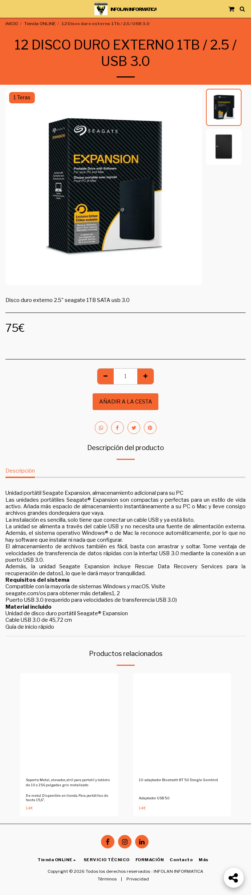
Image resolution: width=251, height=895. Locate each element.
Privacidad (137, 879)
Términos (107, 879)
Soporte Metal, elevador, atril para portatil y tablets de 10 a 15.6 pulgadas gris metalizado (68, 782)
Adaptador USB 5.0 (154, 798)
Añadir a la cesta (125, 401)
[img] (69, 722)
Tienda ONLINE (40, 23)
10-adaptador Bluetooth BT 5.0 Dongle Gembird (178, 780)
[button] (8, 9)
